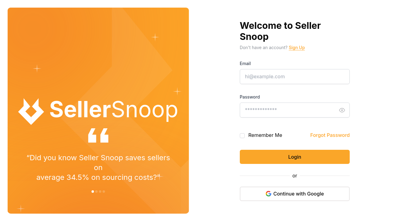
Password (250, 96)
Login (294, 157)
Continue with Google (295, 194)
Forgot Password (330, 135)
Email (245, 63)
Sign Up (297, 47)
